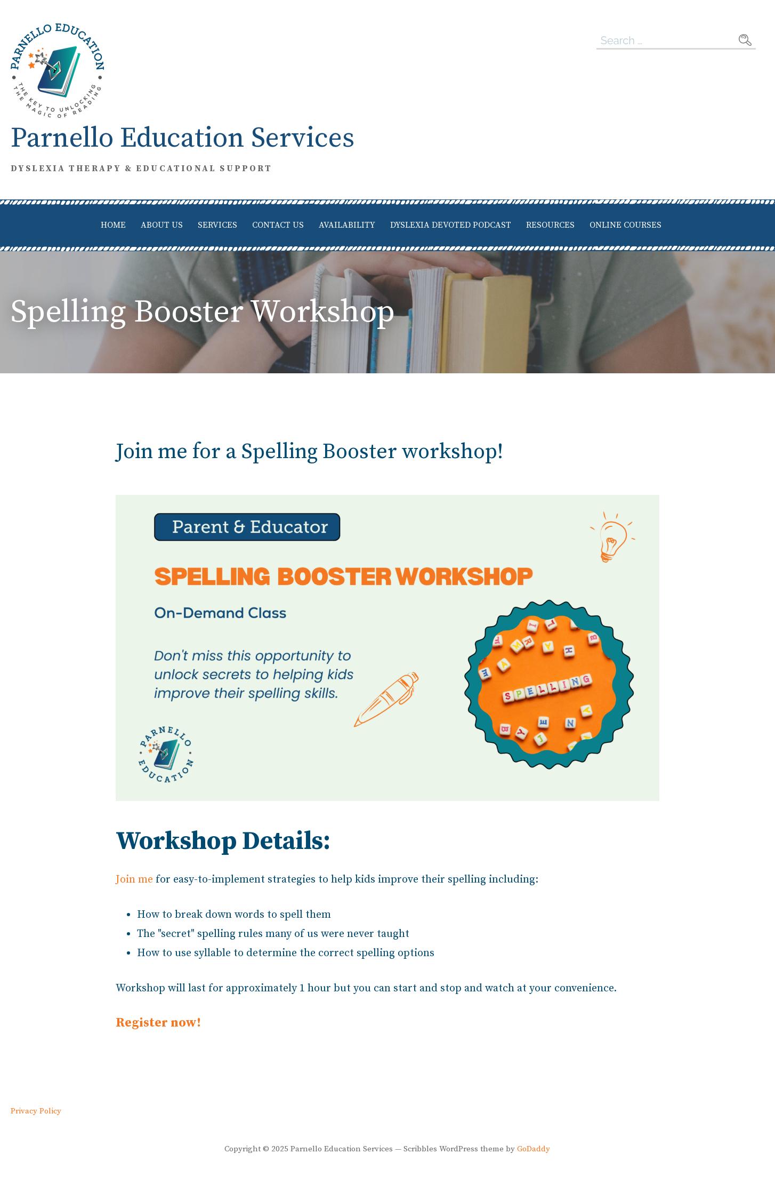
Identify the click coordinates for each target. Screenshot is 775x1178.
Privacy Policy (36, 1111)
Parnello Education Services (182, 138)
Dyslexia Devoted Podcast (450, 225)
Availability (347, 225)
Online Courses (625, 225)
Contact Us (278, 225)
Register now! (158, 1023)
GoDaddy (533, 1149)
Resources (550, 225)
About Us (162, 225)
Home (113, 225)
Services (217, 225)
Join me (134, 879)
